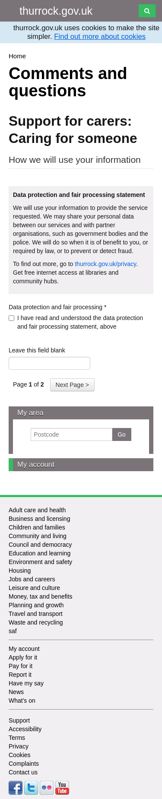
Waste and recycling (36, 622)
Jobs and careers (32, 579)
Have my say (26, 683)
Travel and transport (36, 613)
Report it (20, 674)
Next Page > (72, 384)
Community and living (38, 536)
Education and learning (39, 553)
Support (19, 720)
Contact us (23, 772)
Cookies (20, 754)
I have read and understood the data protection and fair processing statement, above (76, 322)
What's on (22, 700)
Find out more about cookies (100, 36)
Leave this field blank (37, 350)
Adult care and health (37, 510)
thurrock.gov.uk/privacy (105, 263)
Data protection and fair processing (57, 307)
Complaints (24, 763)
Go (122, 434)
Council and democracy (40, 544)
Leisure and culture (34, 587)
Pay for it (20, 666)
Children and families (37, 527)
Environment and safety (40, 561)
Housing (20, 570)
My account (35, 464)
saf (13, 631)
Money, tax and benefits (41, 596)
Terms (17, 737)
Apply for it (23, 657)
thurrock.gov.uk (55, 11)
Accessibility (25, 729)
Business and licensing (39, 518)
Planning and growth (36, 605)
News (16, 691)
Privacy (19, 746)
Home (17, 56)
